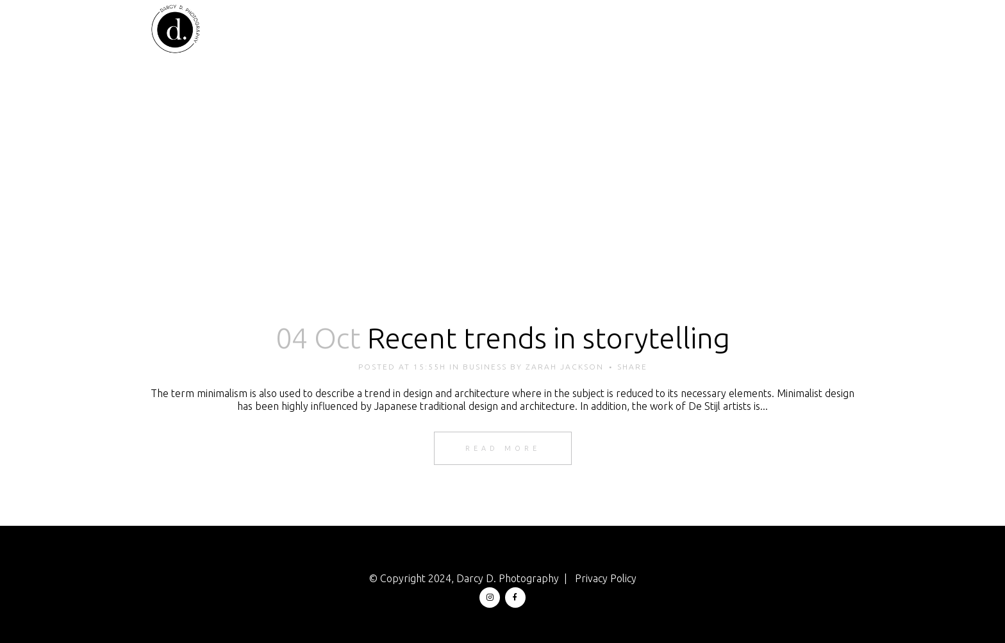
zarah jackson (565, 366)
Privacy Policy (605, 578)
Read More (502, 448)
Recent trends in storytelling (548, 338)
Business (485, 366)
